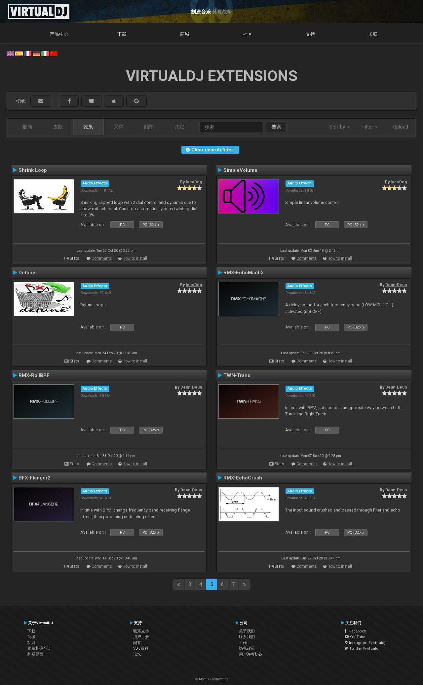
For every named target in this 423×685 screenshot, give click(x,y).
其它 (179, 127)
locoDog (194, 182)
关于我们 (247, 631)
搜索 (276, 127)
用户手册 (141, 636)
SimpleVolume (240, 170)
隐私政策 (247, 648)
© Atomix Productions (211, 679)
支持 (310, 34)
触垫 (149, 127)
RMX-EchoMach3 (243, 273)
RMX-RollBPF (34, 375)
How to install (135, 258)
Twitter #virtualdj (362, 648)
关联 (373, 34)
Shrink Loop (33, 170)
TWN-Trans (236, 375)
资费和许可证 (39, 648)
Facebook (355, 631)
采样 (119, 127)
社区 (247, 34)
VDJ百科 (140, 648)
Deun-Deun (396, 285)
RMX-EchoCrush (242, 478)
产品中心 (59, 34)
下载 (122, 34)
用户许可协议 (251, 654)
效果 (88, 127)
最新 (27, 127)
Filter (370, 127)
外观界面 (35, 654)
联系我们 (247, 636)
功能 (31, 642)
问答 (137, 642)
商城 (184, 34)
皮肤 (58, 127)
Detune (27, 273)
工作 (243, 642)
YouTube (355, 636)
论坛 (137, 654)
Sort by (339, 127)
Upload (400, 127)
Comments (102, 258)
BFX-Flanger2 (35, 478)
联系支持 (141, 631)
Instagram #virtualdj (365, 642)
